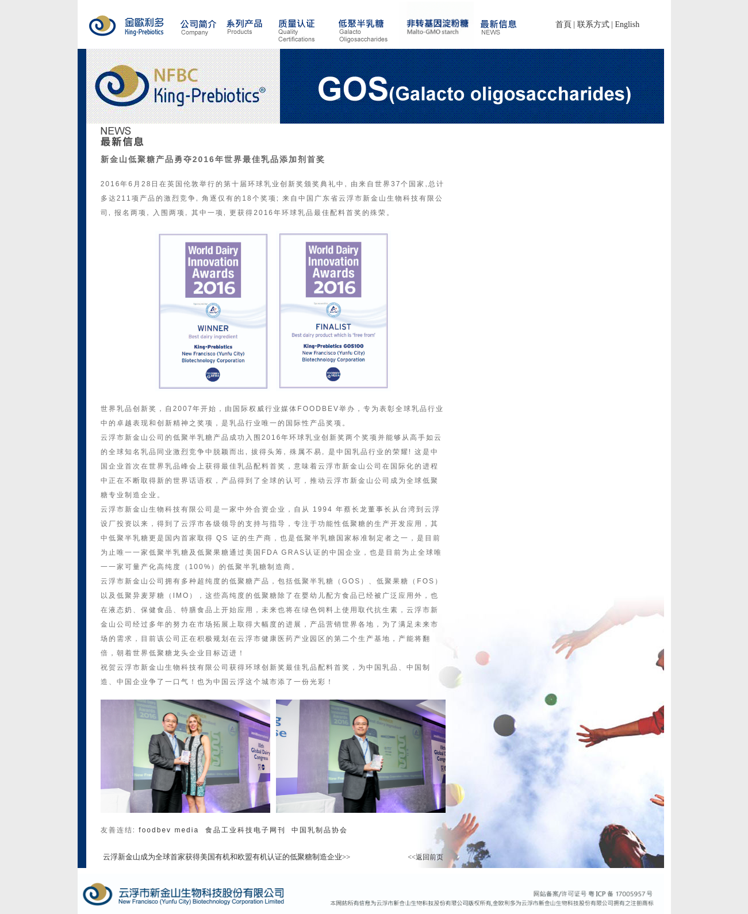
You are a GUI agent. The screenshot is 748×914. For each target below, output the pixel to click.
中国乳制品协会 (319, 830)
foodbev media (170, 830)
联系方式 (593, 24)
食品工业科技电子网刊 (248, 830)
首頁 (563, 24)
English (627, 24)
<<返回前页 (425, 857)
